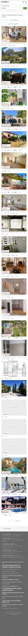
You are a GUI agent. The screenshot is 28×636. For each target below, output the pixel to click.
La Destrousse (14, 570)
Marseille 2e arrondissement (7, 572)
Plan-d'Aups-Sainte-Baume (7, 570)
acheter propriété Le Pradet (10, 598)
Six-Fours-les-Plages (19, 558)
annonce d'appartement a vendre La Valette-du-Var (13, 581)
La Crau (20, 576)
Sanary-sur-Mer (5, 576)
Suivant (17, 540)
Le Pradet (13, 558)
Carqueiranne (14, 568)
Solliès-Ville (10, 576)
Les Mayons (20, 570)
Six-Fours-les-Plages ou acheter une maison (12, 602)
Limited (17, 631)
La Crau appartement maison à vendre (9, 627)
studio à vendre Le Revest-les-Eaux (9, 590)
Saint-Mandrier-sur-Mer (6, 554)
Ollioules (17, 554)
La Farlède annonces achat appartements (12, 608)
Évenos (3, 560)
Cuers (16, 563)
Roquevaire (20, 564)
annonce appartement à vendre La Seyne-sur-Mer (11, 585)
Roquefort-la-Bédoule (6, 564)
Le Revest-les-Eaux (18, 574)
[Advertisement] (14, 77)
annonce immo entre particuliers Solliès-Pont (11, 620)
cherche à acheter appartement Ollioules (12, 595)
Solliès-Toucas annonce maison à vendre (12, 624)
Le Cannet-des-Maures (6, 566)
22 (14, 540)
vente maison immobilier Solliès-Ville (12, 616)
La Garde (13, 554)
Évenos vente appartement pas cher (10, 605)
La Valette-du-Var (15, 553)
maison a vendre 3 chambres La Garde (11, 592)
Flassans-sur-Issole (14, 564)
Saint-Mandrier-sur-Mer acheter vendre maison (11, 588)
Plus (20, 554)
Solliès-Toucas (15, 576)
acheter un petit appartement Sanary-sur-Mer (13, 612)
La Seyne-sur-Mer (22, 553)
